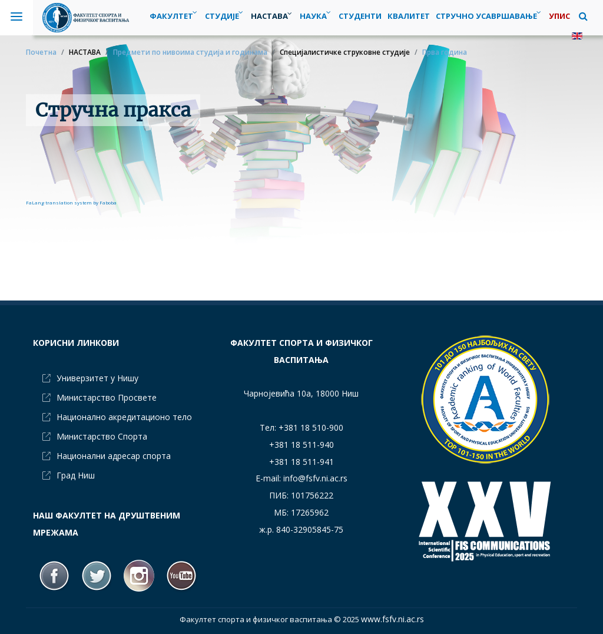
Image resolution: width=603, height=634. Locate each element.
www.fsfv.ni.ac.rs (392, 619)
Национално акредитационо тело (124, 416)
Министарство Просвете (107, 397)
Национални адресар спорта (114, 455)
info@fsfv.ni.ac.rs (315, 478)
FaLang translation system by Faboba (71, 202)
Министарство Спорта (102, 436)
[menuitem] (225, 16)
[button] (583, 16)
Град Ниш (76, 475)
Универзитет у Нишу (97, 378)
